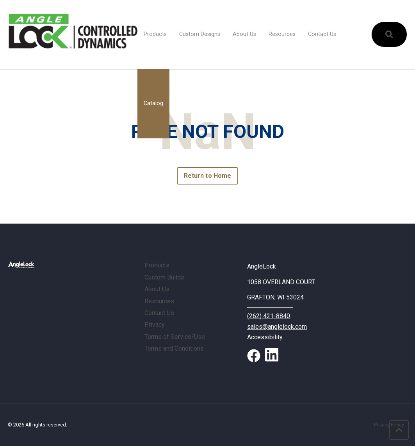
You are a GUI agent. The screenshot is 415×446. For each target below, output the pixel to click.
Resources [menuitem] (282, 34)
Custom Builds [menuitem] (164, 277)
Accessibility (265, 337)
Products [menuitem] (155, 34)
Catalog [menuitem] (153, 103)
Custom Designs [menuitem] (199, 34)
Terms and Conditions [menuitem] (174, 348)
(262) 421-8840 (268, 316)
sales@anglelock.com (277, 326)
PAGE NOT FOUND (207, 132)
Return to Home (207, 175)
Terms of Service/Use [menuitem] (174, 336)
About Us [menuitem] (244, 34)
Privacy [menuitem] (154, 324)
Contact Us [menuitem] (322, 34)
